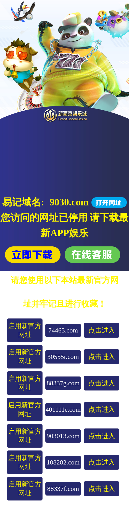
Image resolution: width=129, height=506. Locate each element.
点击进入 (101, 330)
